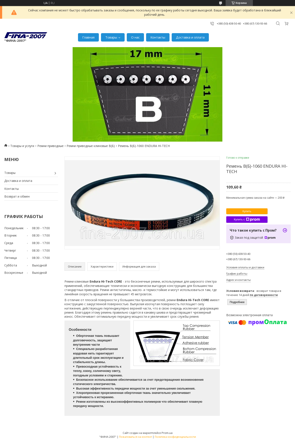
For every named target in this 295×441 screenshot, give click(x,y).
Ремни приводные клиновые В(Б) (91, 146)
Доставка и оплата (190, 37)
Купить (246, 211)
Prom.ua (167, 433)
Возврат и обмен (17, 196)
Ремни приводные (50, 146)
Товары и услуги (22, 146)
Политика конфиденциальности (175, 437)
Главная (88, 37)
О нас (135, 37)
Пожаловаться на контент (135, 437)
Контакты (157, 37)
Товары (111, 37)
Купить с (247, 219)
